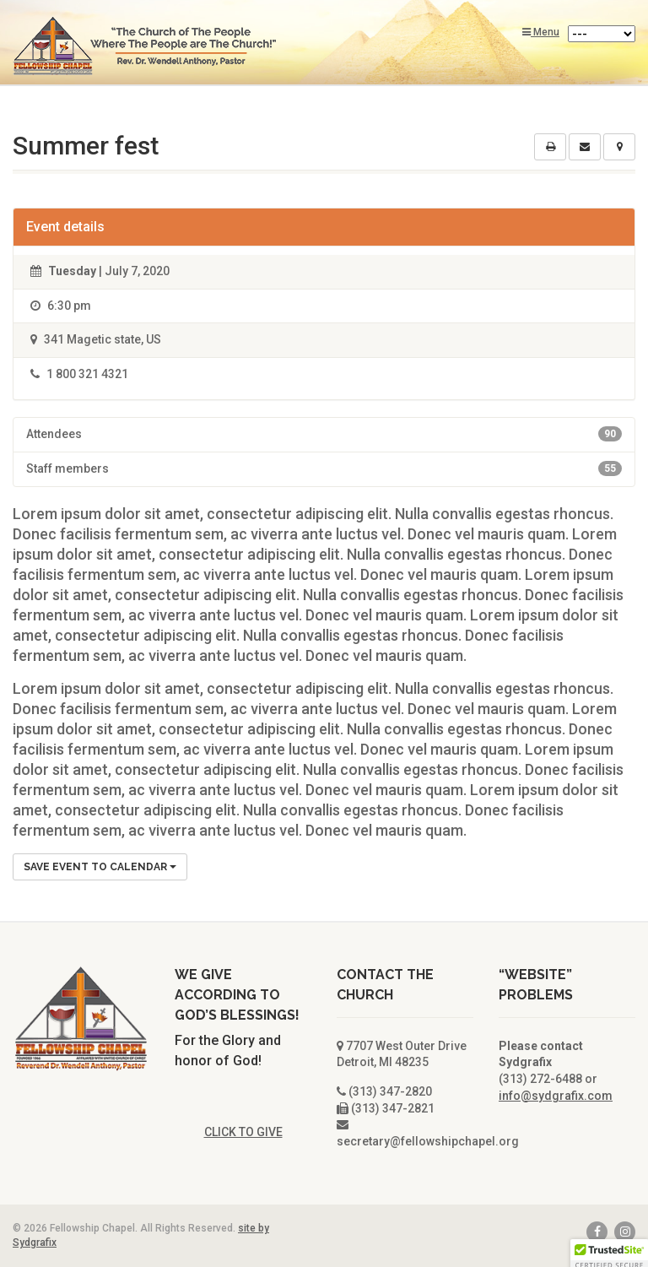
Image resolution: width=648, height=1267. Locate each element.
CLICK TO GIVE (243, 1132)
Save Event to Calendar (100, 867)
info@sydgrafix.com (556, 1095)
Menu (540, 32)
